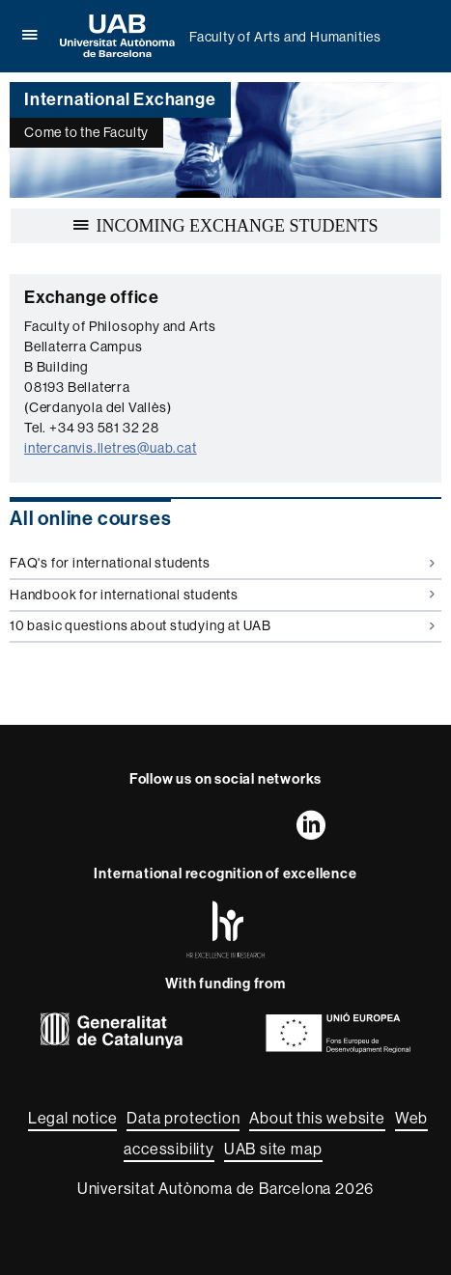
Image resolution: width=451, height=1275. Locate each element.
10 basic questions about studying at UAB (222, 625)
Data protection (183, 1118)
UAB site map (273, 1149)
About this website (316, 1118)
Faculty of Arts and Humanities (285, 36)
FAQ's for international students (222, 562)
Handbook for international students (222, 594)
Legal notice (73, 1118)
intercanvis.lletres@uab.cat (110, 448)
